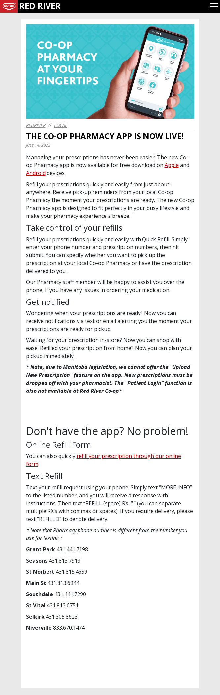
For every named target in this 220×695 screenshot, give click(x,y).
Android (36, 173)
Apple (172, 165)
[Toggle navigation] (214, 6)
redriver (36, 125)
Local (60, 125)
